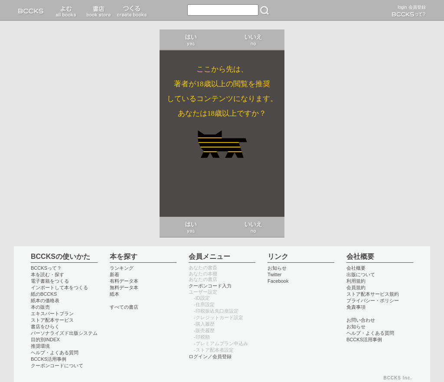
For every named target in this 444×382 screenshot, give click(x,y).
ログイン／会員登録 (210, 356)
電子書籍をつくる (50, 281)
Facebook (278, 281)
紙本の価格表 (45, 300)
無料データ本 (124, 287)
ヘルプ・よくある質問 (54, 352)
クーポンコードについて (57, 365)
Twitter (275, 274)
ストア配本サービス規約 (372, 294)
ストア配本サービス (52, 320)
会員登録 (417, 7)
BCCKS (32, 10)
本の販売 (40, 307)
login (402, 7)
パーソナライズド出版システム (64, 333)
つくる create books (132, 10)
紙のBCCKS (44, 294)
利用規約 (356, 281)
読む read (66, 10)
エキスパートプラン (52, 313)
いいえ (253, 39)
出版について (360, 274)
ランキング (122, 268)
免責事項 (356, 307)
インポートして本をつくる (59, 287)
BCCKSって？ (46, 268)
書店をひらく (45, 326)
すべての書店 (124, 307)
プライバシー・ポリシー (372, 300)
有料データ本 (124, 281)
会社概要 (356, 268)
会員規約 (356, 287)
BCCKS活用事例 (48, 359)
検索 (264, 10)
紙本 (114, 294)
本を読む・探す (47, 274)
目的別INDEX (45, 339)
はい (191, 39)
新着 (114, 274)
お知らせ (277, 268)
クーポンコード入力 (210, 285)
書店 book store (97, 10)
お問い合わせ (360, 320)
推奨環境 (40, 346)
